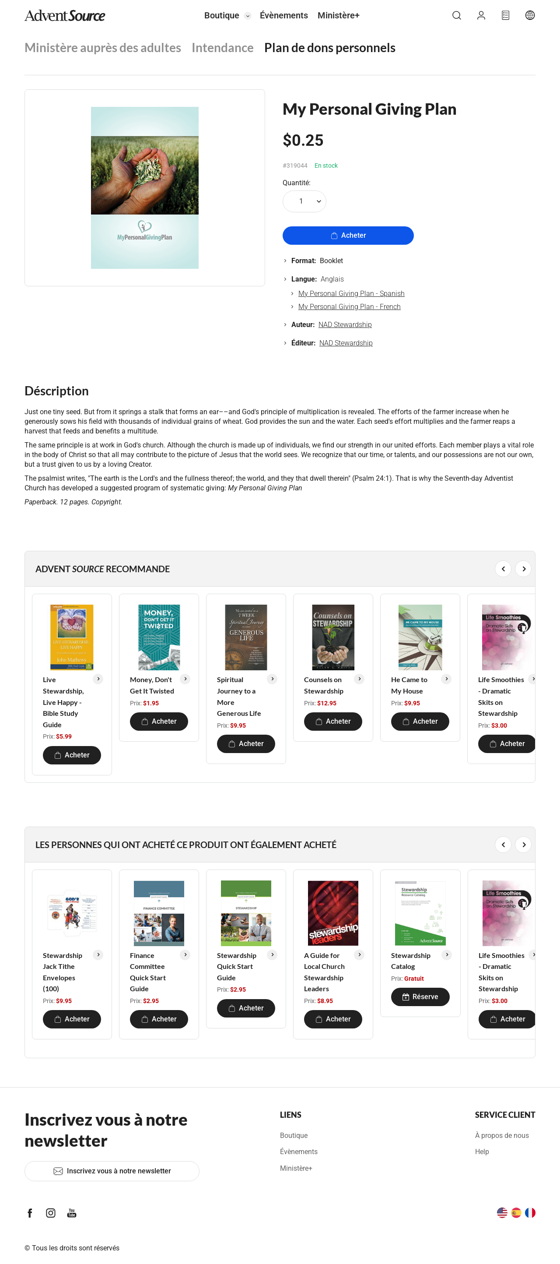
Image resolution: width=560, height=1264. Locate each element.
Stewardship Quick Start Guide (236, 966)
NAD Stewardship (345, 324)
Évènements (284, 15)
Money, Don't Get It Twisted (152, 685)
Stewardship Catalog (410, 961)
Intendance (223, 47)
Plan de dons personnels (330, 47)
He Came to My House (409, 685)
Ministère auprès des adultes (102, 47)
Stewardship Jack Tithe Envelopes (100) (62, 972)
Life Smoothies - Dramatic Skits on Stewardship (501, 696)
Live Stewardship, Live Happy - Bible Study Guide (63, 701)
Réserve (420, 997)
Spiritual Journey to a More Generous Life (239, 696)
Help (482, 1152)
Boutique (221, 15)
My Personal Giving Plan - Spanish (351, 293)
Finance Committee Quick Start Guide (148, 972)
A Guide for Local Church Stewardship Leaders (324, 972)
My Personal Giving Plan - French (349, 307)
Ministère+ (339, 15)
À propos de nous (502, 1135)
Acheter (348, 235)
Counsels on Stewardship (323, 685)
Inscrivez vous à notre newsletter (112, 1171)
